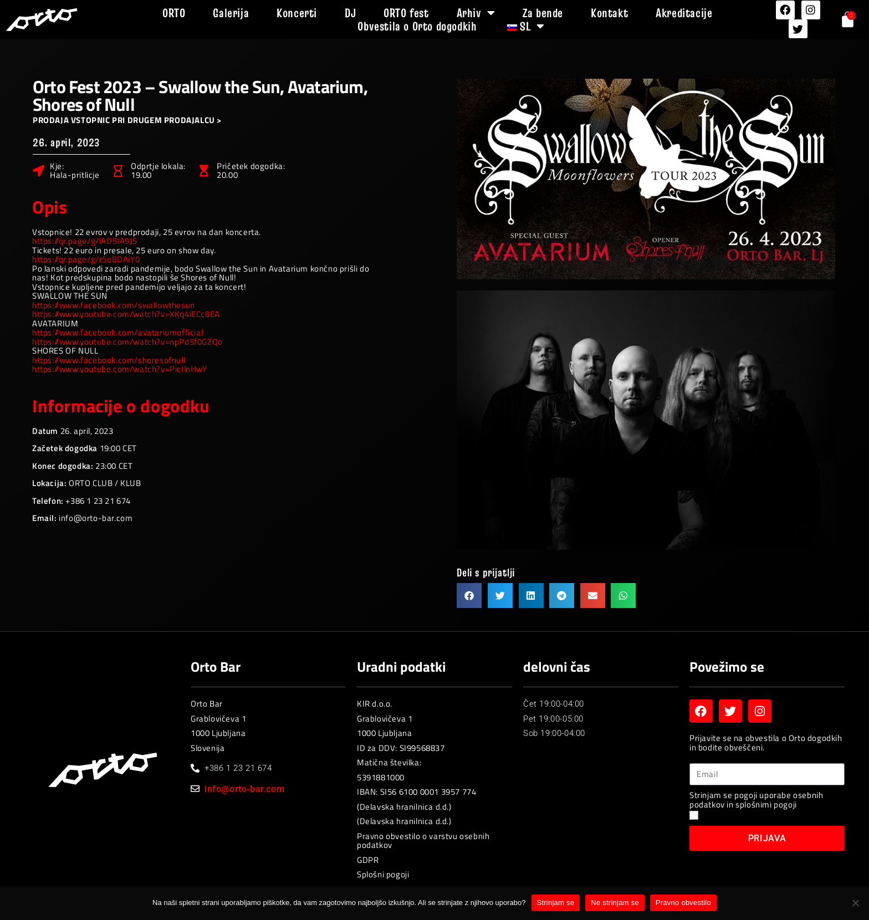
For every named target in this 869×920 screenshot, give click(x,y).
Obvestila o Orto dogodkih (417, 26)
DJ (350, 12)
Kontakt (609, 12)
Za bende (543, 12)
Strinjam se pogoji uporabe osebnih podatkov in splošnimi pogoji (756, 800)
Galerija (231, 12)
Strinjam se (556, 902)
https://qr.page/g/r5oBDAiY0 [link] (86, 259)
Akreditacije (684, 12)
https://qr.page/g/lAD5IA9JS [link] (84, 240)
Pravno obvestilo (683, 902)
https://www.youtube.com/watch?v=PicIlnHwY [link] (119, 368)
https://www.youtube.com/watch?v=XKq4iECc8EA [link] (126, 314)
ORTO (173, 12)
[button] (469, 595)
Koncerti (297, 12)
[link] (113, 305)
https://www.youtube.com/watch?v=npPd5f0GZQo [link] (127, 341)
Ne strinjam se (615, 902)
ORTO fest (406, 12)
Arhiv (476, 12)
